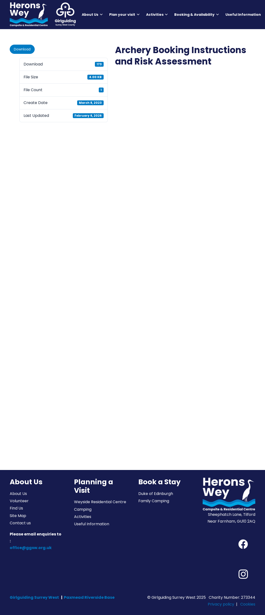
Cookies (247, 604)
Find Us (16, 508)
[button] (100, 14)
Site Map (18, 515)
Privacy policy (221, 604)
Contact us (20, 523)
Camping (82, 509)
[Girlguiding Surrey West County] (65, 14)
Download (22, 49)
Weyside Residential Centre (100, 502)
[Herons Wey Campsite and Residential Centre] (29, 14)
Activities (82, 516)
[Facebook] (243, 544)
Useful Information (91, 524)
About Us (18, 493)
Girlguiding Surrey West (34, 597)
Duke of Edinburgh (155, 493)
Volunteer (19, 501)
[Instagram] (243, 574)
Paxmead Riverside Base (89, 597)
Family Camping (153, 501)
